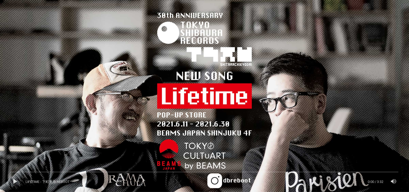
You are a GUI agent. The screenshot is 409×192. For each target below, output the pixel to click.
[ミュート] (393, 182)
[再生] (15, 182)
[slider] (204, 173)
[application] (204, 182)
